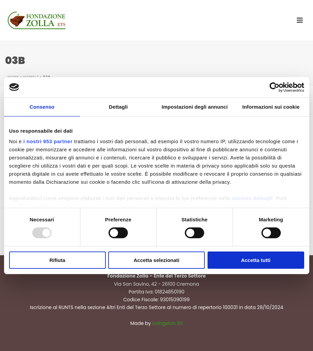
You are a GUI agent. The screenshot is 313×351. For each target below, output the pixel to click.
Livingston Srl (167, 323)
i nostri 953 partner (48, 141)
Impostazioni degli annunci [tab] (194, 106)
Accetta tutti (256, 260)
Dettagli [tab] (118, 106)
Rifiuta (57, 260)
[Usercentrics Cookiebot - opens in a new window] (274, 87)
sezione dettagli (252, 198)
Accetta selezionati (156, 260)
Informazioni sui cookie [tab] (271, 106)
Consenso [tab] (42, 106)
